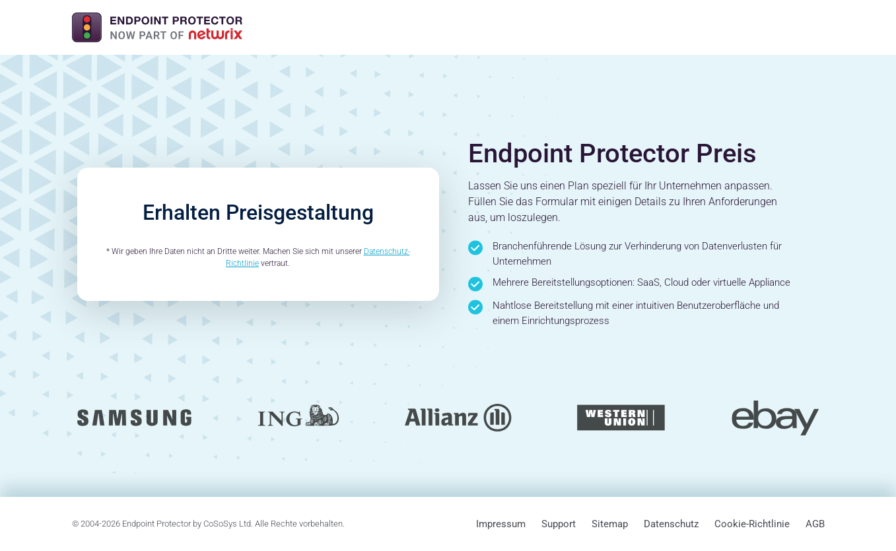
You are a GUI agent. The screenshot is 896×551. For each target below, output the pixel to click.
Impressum (501, 524)
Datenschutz (671, 524)
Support (558, 524)
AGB (815, 524)
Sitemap (610, 524)
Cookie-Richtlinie (752, 524)
